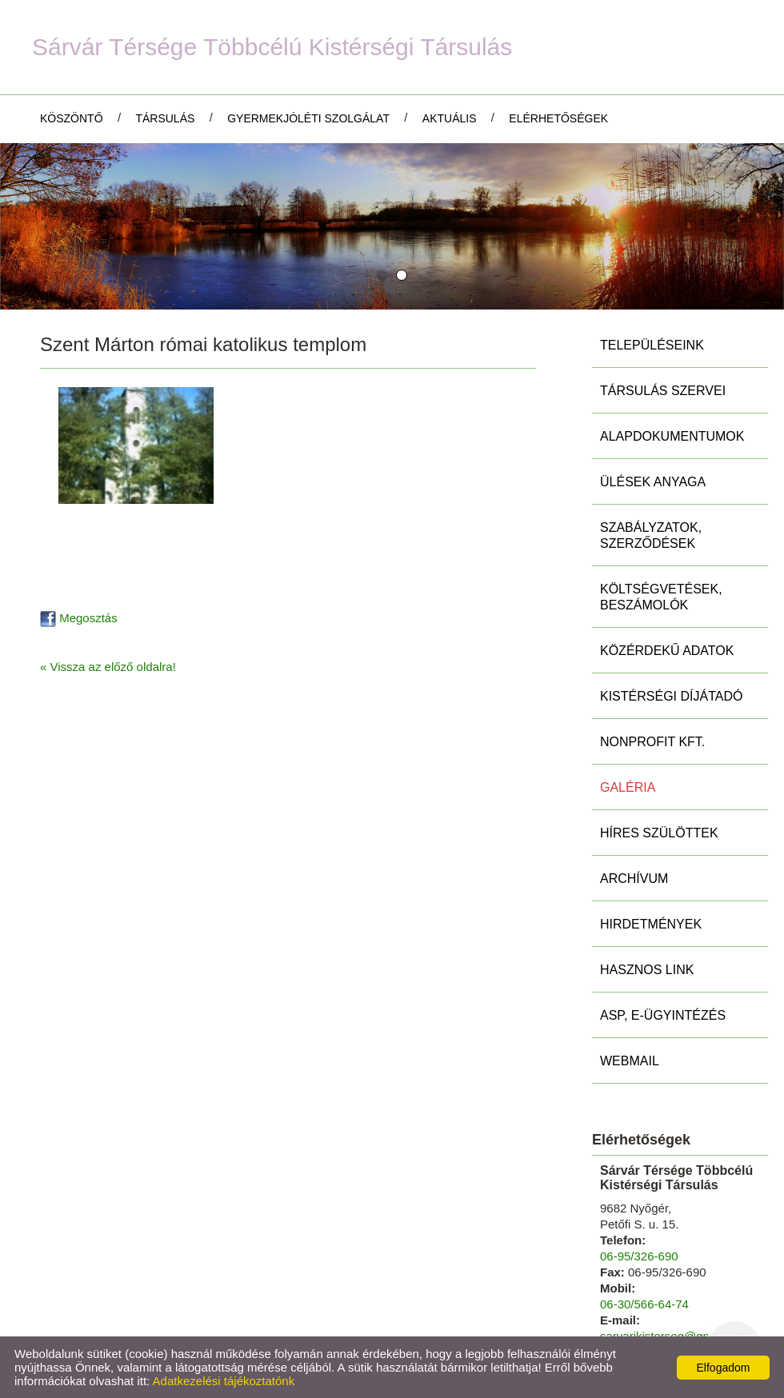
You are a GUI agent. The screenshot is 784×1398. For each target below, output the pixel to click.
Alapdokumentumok (672, 436)
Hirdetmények (651, 924)
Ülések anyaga (653, 482)
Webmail (629, 1061)
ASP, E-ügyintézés (663, 1015)
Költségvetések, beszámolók (661, 597)
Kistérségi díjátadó (671, 696)
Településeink (652, 345)
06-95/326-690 (639, 1256)
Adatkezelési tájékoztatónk (224, 1381)
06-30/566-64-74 (644, 1304)
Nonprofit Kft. (652, 742)
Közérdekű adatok (667, 650)
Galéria (627, 787)
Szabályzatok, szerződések (651, 535)
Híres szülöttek (659, 833)
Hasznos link (647, 970)
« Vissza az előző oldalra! (108, 666)
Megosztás (79, 618)
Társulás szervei (663, 390)
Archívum (634, 878)
